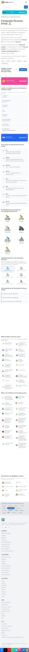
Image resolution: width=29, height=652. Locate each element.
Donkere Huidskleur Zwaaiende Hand (21, 431)
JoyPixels (4, 594)
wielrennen (5, 63)
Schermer (5, 380)
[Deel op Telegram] (16, 650)
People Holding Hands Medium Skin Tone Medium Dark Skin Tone (21, 420)
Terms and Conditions (7, 626)
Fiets (18, 482)
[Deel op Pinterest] (9, 650)
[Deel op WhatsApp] (12, 650)
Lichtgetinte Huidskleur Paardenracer (6, 376)
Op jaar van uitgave (6, 606)
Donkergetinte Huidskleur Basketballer (7, 365)
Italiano (4, 508)
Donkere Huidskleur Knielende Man (7, 403)
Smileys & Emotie (6, 544)
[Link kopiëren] (23, 650)
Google (3, 583)
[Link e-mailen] (27, 650)
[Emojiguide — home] (8, 2)
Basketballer (20, 365)
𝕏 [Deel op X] (5, 650)
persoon (19, 61)
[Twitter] (6, 527)
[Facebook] (3, 527)
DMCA (3, 632)
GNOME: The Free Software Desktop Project (12, 637)
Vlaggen (4, 535)
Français (22, 506)
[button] (14, 97)
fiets (3, 61)
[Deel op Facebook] (2, 650)
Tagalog (20, 512)
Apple (3, 581)
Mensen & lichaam (15, 16)
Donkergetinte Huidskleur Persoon (7, 431)
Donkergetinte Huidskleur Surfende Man (21, 355)
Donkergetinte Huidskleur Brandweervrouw (7, 437)
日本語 (16, 510)
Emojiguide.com (5, 16)
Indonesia (14, 512)
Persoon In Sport (5, 17)
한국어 (21, 510)
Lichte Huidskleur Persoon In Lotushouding (21, 409)
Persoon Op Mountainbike (6, 482)
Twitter (3, 589)
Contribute (4, 624)
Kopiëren (23, 69)
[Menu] (25, 2)
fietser (13, 61)
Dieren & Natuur (5, 546)
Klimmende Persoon (20, 403)
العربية (3, 512)
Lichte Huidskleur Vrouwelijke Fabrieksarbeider (7, 409)
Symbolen (4, 540)
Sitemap (3, 646)
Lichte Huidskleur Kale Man (7, 444)
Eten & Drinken (5, 548)
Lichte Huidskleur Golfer (21, 386)
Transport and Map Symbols (9, 130)
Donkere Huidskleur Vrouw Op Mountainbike (21, 376)
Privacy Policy (5, 628)
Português (18, 508)
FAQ (3, 618)
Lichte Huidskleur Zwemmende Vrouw (7, 371)
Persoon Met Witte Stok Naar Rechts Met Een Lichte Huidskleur (7, 398)
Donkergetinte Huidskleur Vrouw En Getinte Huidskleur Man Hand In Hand (21, 445)
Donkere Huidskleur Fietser (6, 495)
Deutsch (16, 506)
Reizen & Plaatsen (6, 542)
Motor (5, 490)
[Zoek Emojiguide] (12, 7)
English (4, 506)
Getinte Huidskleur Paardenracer (20, 350)
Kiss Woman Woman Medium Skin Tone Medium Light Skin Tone (7, 420)
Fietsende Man (21, 486)
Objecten (4, 537)
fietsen (8, 61)
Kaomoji (3, 615)
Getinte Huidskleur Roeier (20, 360)
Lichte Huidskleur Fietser (21, 490)
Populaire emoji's (6, 611)
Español (10, 506)
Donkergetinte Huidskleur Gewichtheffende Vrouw (21, 344)
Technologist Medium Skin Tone (20, 397)
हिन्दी (9, 512)
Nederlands (11, 508)
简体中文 (11, 510)
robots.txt (8, 646)
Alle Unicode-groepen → (7, 551)
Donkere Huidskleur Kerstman (6, 426)
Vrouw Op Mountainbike (20, 494)
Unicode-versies (6, 609)
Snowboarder (20, 370)
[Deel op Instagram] (20, 650)
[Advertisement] (14, 319)
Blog (3, 613)
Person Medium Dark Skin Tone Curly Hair (21, 426)
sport (25, 61)
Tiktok (3, 596)
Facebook (4, 585)
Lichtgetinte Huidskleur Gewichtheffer (20, 381)
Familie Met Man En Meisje (7, 413)
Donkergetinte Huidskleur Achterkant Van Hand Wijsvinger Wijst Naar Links (21, 438)
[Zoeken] (26, 7)
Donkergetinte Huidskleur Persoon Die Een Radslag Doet (7, 387)
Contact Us (4, 635)
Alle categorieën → (6, 574)
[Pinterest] (9, 527)
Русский (4, 510)
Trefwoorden (5, 604)
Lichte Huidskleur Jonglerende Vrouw (7, 350)
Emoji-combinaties (6, 602)
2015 (12, 53)
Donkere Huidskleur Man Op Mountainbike (7, 355)
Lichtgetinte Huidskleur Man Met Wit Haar (21, 414)
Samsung (4, 592)
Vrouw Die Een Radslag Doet (7, 343)
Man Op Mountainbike (6, 360)
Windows (4, 587)
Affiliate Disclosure (6, 630)
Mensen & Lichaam (6, 533)
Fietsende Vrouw (7, 486)
